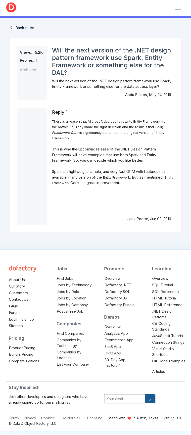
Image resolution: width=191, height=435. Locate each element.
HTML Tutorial (164, 298)
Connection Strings (168, 342)
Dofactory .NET (117, 285)
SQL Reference (165, 291)
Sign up (27, 319)
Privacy (30, 418)
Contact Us (18, 299)
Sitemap (16, 325)
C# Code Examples (169, 361)
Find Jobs (65, 278)
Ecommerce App (119, 340)
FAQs (13, 306)
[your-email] (124, 398)
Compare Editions (24, 361)
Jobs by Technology (74, 285)
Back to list (24, 27)
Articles (158, 371)
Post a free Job (70, 311)
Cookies (48, 418)
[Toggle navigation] (178, 6)
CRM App (112, 353)
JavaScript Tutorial (168, 335)
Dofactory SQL (117, 291)
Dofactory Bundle (119, 304)
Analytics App (116, 333)
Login (13, 319)
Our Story (17, 286)
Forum (14, 312)
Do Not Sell (71, 418)
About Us (17, 279)
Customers (18, 292)
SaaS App (112, 346)
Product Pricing (22, 347)
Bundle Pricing (21, 354)
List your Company (73, 364)
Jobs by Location (71, 298)
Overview (112, 278)
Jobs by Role (68, 291)
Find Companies (70, 333)
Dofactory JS (115, 298)
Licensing (94, 418)
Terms (14, 418)
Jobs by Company (72, 304)
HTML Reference (167, 304)
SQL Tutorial (162, 285)
